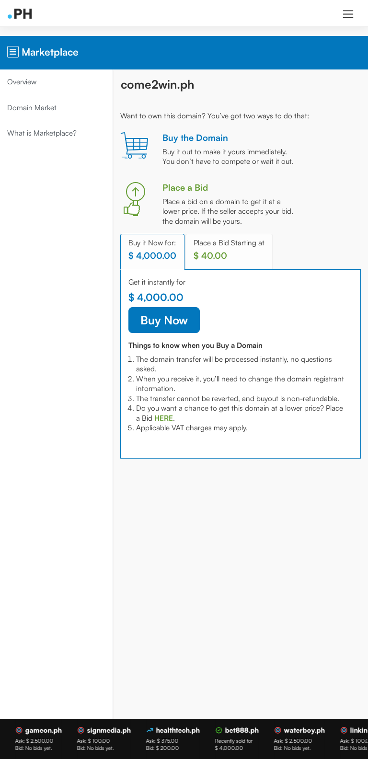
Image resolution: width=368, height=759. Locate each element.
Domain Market (34, 107)
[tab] (185, 418)
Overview (24, 81)
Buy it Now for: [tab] (155, 249)
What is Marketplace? (44, 133)
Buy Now (166, 320)
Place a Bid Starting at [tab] (231, 249)
